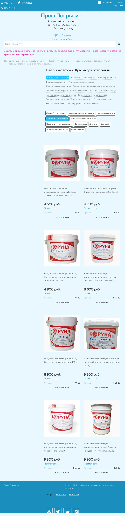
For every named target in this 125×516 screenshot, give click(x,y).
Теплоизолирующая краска (81, 82)
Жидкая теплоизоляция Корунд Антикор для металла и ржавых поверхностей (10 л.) (60, 277)
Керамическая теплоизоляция (101, 86)
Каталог (8, 8)
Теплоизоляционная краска (84, 78)
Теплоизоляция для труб (105, 91)
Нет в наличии (62, 217)
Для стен (94, 124)
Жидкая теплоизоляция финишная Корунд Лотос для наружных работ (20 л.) (102, 362)
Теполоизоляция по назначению (61, 95)
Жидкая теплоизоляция (58, 78)
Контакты (74, 495)
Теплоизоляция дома (103, 99)
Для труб (105, 124)
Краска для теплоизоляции (58, 86)
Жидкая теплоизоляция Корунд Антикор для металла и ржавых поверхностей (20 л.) (60, 447)
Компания (61, 495)
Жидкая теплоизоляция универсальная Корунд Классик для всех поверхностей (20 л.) (100, 277)
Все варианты (77, 130)
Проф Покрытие (11, 485)
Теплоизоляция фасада (81, 99)
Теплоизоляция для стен (80, 91)
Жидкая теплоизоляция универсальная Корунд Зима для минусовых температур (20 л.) (101, 447)
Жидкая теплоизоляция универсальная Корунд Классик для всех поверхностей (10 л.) (60, 192)
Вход (70, 39)
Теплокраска (79, 86)
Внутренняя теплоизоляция (84, 104)
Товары (49, 495)
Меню (6, 2)
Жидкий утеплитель (55, 113)
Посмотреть (51, 208)
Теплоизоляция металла (57, 99)
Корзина (107, 2)
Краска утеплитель (107, 78)
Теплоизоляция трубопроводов (92, 95)
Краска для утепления (56, 82)
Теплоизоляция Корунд (57, 91)
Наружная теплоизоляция (58, 104)
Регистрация (59, 39)
